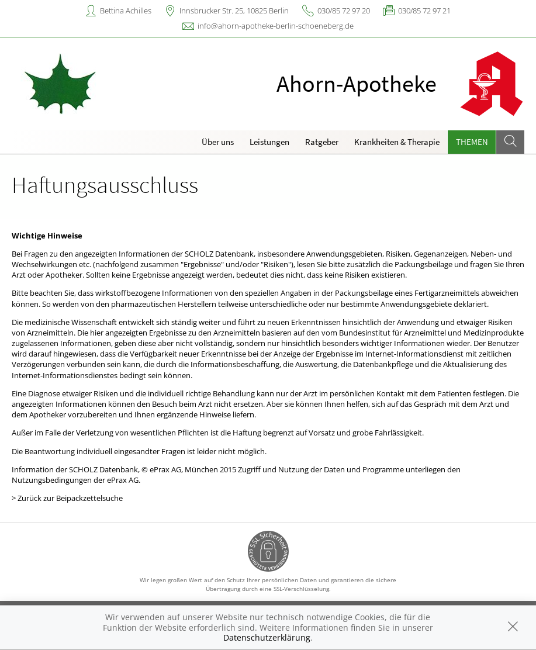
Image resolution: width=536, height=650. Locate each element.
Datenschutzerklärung (266, 637)
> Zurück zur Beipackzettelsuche (67, 498)
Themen (472, 141)
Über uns (218, 141)
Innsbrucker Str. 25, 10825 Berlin (234, 10)
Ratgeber (321, 141)
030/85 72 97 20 (343, 10)
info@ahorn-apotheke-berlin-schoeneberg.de (276, 25)
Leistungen (269, 141)
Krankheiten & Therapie (397, 141)
